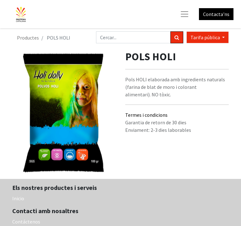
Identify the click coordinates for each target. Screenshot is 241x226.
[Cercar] (176, 37)
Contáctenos (26, 221)
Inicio (18, 198)
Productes (28, 38)
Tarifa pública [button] (205, 37)
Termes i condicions (146, 115)
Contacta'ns (216, 14)
